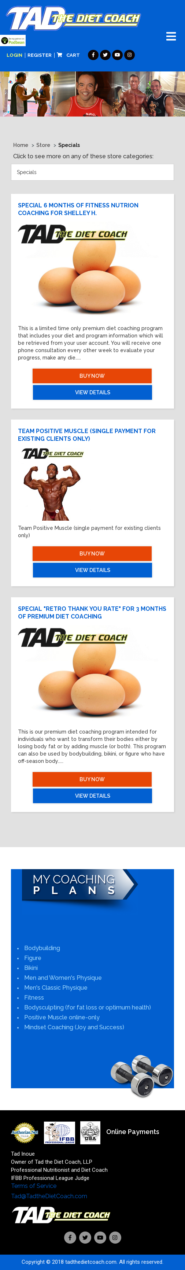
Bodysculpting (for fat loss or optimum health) (87, 1007)
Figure (32, 958)
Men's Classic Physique (56, 987)
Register (39, 55)
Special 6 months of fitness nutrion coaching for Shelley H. (78, 209)
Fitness (34, 997)
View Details (92, 392)
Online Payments (132, 1132)
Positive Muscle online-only (62, 1017)
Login (14, 55)
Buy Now (92, 376)
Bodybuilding (42, 948)
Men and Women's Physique (63, 977)
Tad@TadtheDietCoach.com (49, 1196)
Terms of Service (33, 1185)
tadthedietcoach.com (90, 1262)
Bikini (31, 967)
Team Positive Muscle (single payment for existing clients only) (87, 435)
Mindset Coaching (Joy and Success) (74, 1027)
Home (20, 145)
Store (43, 145)
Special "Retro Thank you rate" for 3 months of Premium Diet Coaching (92, 612)
